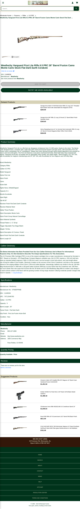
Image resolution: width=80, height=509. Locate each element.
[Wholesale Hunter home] (38, 3)
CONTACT (40, 471)
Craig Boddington (17, 272)
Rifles (24, 15)
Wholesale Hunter (5, 15)
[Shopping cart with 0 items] (77, 3)
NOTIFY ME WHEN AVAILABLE (40, 90)
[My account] (73, 3)
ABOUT (40, 465)
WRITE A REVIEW (5, 367)
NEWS (40, 476)
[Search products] (37, 9)
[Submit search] (76, 9)
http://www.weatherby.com (16, 336)
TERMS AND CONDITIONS (40, 498)
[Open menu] (3, 3)
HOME (40, 454)
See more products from (12, 78)
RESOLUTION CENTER (40, 492)
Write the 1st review (7, 71)
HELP (40, 481)
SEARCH (40, 460)
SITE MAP (40, 487)
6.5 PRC (31, 15)
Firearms (17, 15)
